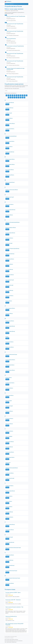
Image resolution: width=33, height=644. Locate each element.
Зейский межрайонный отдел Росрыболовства (16, 16)
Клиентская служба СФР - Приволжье (13, 599)
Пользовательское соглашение (9, 637)
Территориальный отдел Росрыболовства (15, 23)
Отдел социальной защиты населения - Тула (14, 607)
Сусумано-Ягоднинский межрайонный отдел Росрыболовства (15, 69)
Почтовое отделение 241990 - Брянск (13, 592)
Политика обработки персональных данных (11, 636)
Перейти (7, 104)
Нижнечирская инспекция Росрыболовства (15, 46)
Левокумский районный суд (11, 616)
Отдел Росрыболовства (11, 38)
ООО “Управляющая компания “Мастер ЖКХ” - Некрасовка (14, 624)
